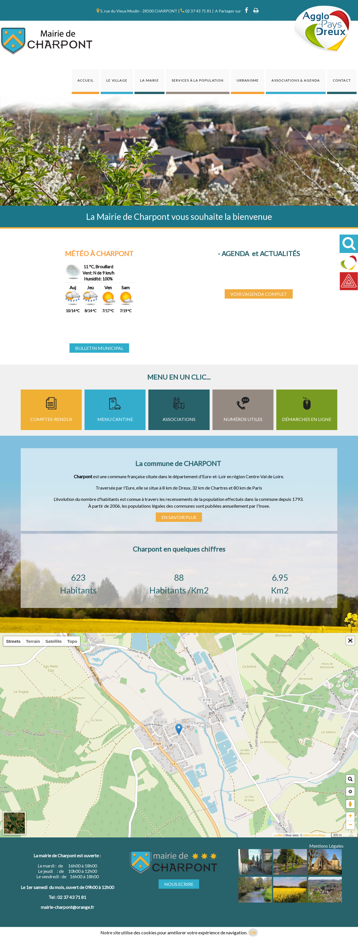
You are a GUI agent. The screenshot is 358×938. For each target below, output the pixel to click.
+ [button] (350, 816)
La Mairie (149, 80)
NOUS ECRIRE (178, 884)
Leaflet (278, 835)
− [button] (350, 825)
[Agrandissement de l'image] (255, 873)
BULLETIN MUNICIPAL (99, 348)
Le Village (116, 80)
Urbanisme (248, 80)
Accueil (85, 80)
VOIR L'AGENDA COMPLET (258, 294)
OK (253, 932)
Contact (342, 80)
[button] (350, 640)
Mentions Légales (326, 845)
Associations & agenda (295, 80)
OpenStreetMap (314, 835)
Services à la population (198, 80)
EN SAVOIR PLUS (178, 517)
